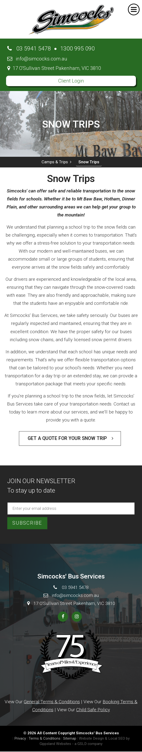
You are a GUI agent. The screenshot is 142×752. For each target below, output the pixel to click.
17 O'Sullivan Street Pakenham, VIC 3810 (54, 68)
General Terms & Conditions (52, 701)
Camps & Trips (56, 161)
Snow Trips (88, 161)
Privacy (20, 738)
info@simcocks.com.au (37, 59)
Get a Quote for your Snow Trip (70, 438)
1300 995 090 (77, 48)
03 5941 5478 (29, 48)
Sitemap (69, 738)
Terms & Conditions (44, 738)
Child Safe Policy (93, 709)
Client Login (71, 81)
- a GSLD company (87, 744)
